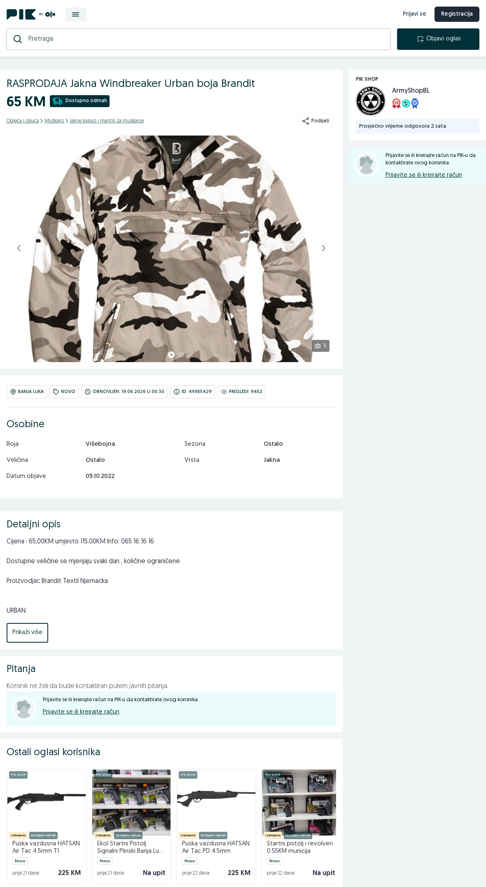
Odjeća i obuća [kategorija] (23, 121)
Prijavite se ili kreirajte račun (81, 712)
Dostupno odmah (79, 101)
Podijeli (315, 121)
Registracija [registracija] (457, 14)
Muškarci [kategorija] (54, 121)
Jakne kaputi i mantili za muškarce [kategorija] (107, 121)
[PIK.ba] (31, 14)
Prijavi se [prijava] (414, 14)
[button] (19, 248)
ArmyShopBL (411, 91)
